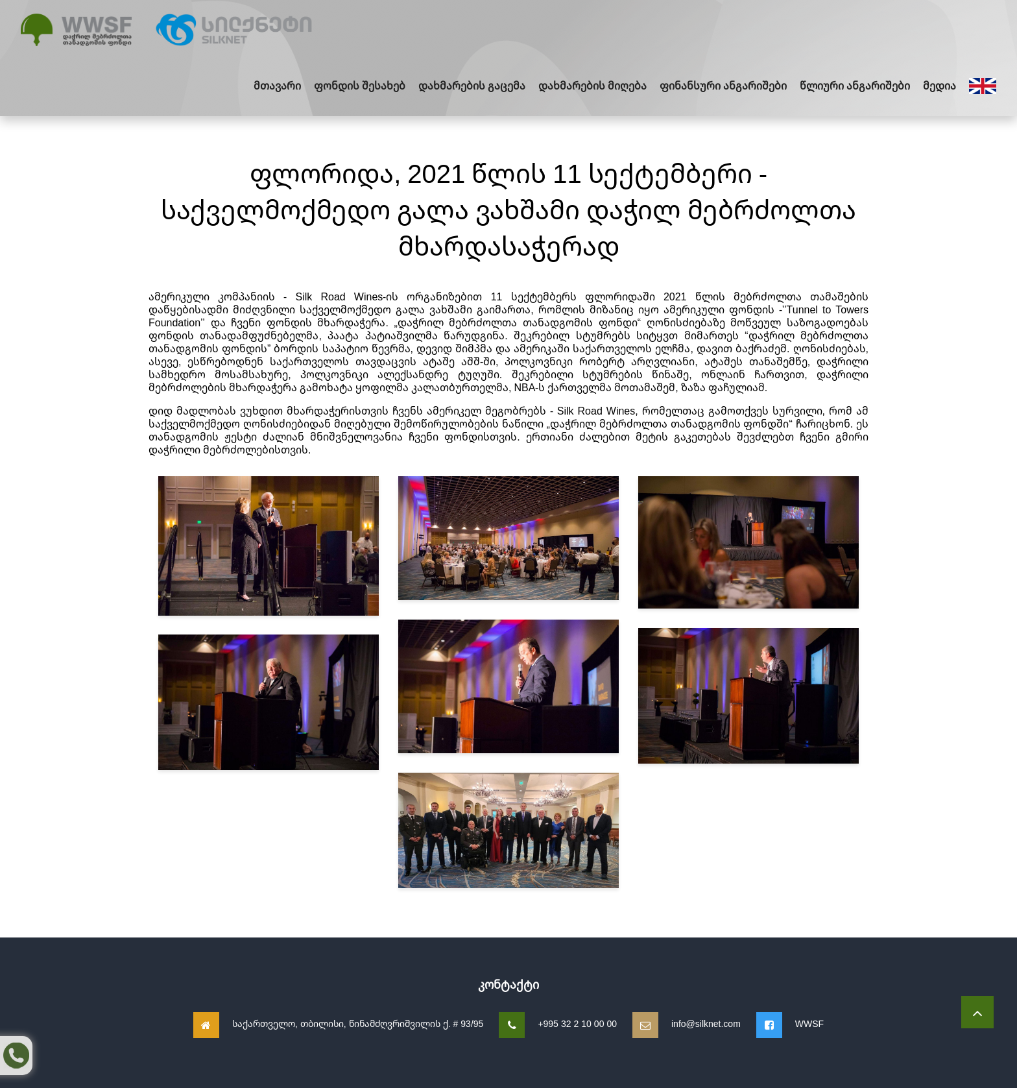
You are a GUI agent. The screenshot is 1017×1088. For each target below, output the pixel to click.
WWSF (809, 1023)
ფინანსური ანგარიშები (723, 86)
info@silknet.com (706, 1023)
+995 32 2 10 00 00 (577, 1023)
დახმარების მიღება (592, 86)
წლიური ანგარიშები (855, 86)
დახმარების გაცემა (471, 86)
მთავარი (277, 86)
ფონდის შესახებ (359, 86)
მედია (939, 86)
